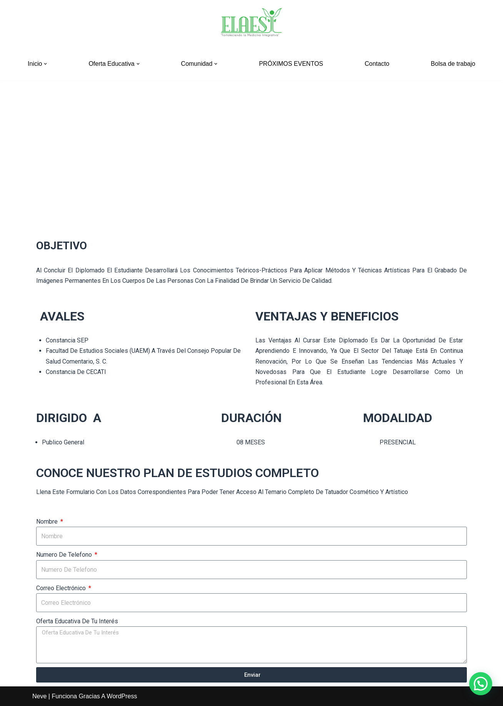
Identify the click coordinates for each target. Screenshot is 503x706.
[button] (45, 63)
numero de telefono (64, 554)
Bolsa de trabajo (453, 63)
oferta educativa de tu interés (77, 621)
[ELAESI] (251, 23)
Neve (39, 696)
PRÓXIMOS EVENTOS (291, 63)
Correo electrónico (61, 588)
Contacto (377, 63)
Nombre (47, 521)
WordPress (122, 696)
